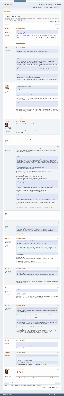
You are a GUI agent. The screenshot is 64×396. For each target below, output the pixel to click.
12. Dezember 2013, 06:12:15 (20, 28)
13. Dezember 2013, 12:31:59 (20, 369)
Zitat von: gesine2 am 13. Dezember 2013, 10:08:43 (26, 307)
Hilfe (50, 394)
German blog (42, 7)
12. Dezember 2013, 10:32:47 (20, 121)
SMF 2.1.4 (4, 394)
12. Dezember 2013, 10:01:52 (20, 47)
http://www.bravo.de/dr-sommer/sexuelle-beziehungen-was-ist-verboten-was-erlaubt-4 (31, 179)
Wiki (38, 7)
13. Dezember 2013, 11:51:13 (20, 340)
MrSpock (7, 121)
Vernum (7, 136)
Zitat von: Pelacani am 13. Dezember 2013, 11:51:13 (27, 354)
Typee (6, 84)
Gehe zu (43, 387)
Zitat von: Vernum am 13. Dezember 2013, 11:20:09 (26, 343)
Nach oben (6, 382)
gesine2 (7, 28)
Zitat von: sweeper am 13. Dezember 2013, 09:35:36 (27, 270)
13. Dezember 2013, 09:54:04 (20, 268)
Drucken (57, 382)
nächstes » (57, 21)
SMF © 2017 (9, 394)
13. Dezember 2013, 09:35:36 (20, 238)
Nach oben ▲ (59, 394)
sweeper (7, 238)
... (15, 24)
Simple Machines (13, 394)
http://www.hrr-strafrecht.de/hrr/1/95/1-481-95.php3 (27, 166)
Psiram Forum (8, 4)
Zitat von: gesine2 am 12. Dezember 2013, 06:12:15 (26, 86)
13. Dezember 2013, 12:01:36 (20, 352)
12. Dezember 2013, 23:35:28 (20, 211)
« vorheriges (51, 21)
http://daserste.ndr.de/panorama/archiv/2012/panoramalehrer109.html (29, 191)
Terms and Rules (53, 394)
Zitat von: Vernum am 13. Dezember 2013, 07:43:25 (26, 240)
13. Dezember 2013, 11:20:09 (20, 305)
